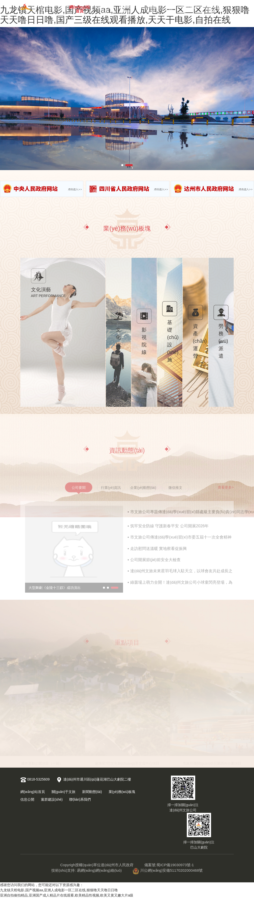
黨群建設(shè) (189, 8)
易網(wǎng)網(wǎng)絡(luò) (99, 870)
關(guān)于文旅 (104, 8)
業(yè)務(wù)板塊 (150, 8)
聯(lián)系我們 (211, 8)
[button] (122, 165)
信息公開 (171, 8)
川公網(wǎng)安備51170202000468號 (168, 870)
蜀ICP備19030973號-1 (175, 865)
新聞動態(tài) (126, 8)
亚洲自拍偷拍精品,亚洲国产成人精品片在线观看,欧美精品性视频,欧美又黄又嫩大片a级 (66, 895)
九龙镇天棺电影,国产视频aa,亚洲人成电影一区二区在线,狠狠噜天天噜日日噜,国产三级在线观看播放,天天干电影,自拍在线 (125, 15)
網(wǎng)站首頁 (79, 8)
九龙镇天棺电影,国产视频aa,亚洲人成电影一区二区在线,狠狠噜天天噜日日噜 (59, 890)
